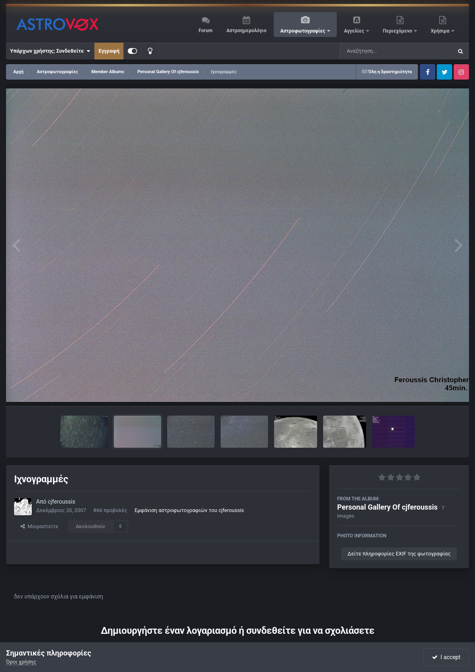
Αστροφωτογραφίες (303, 31)
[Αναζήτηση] (380, 51)
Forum (206, 30)
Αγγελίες (354, 31)
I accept (446, 657)
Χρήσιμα (440, 31)
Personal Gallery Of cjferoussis (387, 507)
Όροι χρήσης (21, 662)
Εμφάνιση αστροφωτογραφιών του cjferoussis (189, 510)
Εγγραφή (108, 51)
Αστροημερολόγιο (246, 30)
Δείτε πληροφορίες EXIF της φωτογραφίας (399, 554)
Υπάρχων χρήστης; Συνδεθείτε (50, 51)
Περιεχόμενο (398, 31)
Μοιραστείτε (39, 526)
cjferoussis (61, 501)
